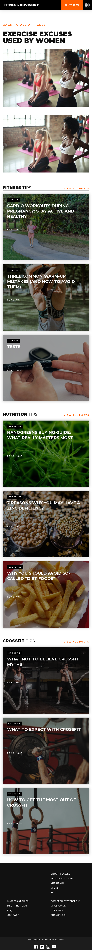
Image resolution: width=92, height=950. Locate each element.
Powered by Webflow (65, 901)
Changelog (58, 915)
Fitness (13, 200)
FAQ (9, 910)
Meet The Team (17, 906)
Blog (54, 892)
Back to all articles (24, 24)
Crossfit (14, 653)
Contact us (71, 5)
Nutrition (15, 426)
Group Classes (60, 874)
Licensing (57, 910)
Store (55, 888)
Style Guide (58, 906)
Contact (13, 915)
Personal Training (63, 878)
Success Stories (18, 901)
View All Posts (76, 188)
